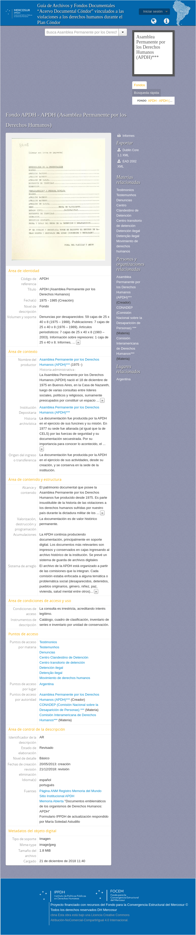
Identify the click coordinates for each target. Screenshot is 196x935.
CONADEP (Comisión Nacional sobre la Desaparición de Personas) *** (129, 318)
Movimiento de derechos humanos (65, 678)
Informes (125, 136)
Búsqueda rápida (146, 93)
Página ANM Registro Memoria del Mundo (71, 791)
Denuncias (47, 652)
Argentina (47, 684)
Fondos (139, 85)
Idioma (153, 21)
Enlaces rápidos (166, 21)
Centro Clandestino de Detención (64, 657)
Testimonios (48, 642)
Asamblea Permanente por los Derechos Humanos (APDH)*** (128, 287)
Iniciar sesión (153, 11)
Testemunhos (49, 647)
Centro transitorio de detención (62, 662)
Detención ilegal (51, 668)
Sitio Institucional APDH (57, 796)
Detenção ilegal (51, 673)
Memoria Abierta (52, 801)
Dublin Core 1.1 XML (128, 152)
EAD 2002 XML (127, 163)
